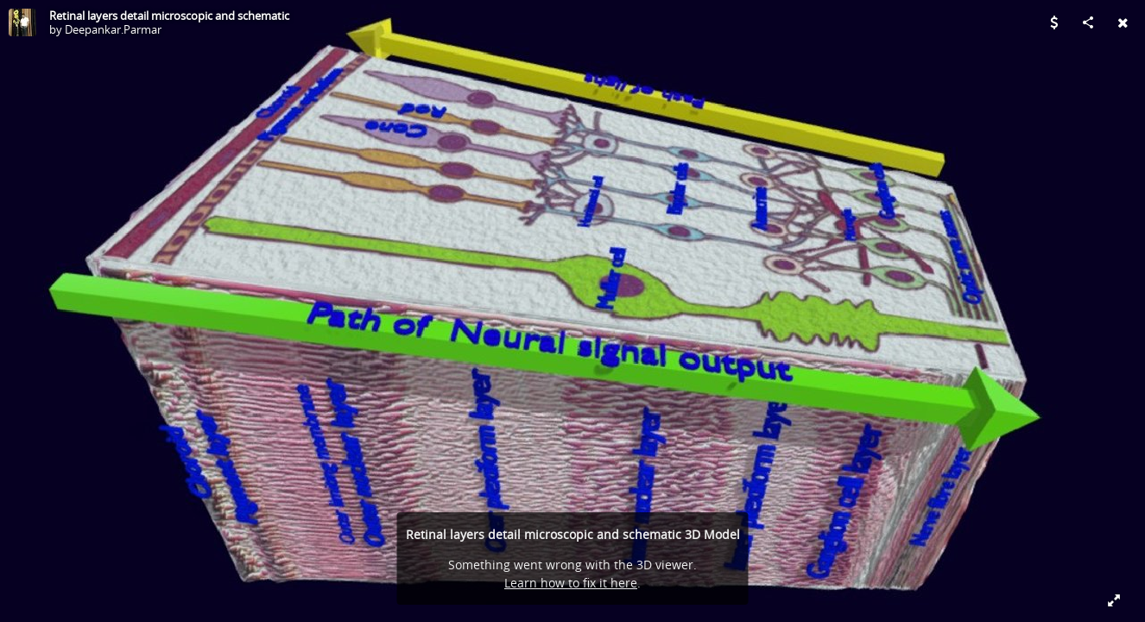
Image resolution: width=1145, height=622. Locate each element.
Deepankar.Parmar (113, 29)
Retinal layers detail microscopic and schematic (169, 15)
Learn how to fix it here (570, 582)
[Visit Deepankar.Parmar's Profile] (22, 22)
